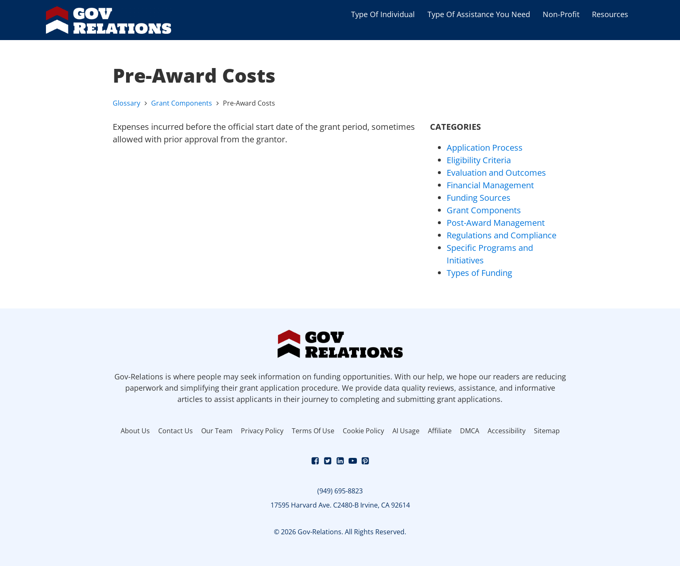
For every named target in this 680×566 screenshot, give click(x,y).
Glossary (126, 103)
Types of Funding (479, 272)
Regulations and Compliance (501, 235)
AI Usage (406, 430)
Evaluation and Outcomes (496, 172)
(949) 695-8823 (340, 490)
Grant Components (181, 103)
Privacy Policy (262, 430)
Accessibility (507, 430)
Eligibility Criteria (479, 160)
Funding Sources (479, 197)
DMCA (469, 430)
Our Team (217, 430)
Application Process (485, 147)
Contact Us (175, 430)
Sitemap (547, 430)
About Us (135, 430)
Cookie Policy (363, 430)
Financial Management (490, 185)
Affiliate (440, 430)
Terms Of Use (313, 430)
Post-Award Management (496, 222)
